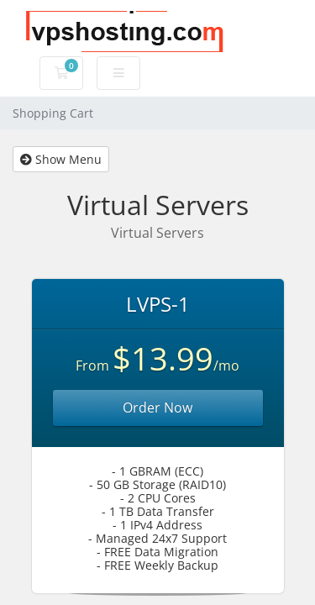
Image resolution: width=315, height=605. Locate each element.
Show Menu (61, 159)
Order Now (157, 407)
